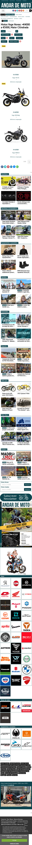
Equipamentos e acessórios (9, 243)
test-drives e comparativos (7, 18)
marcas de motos (4, 16)
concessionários (13, 16)
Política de (14, 843)
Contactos (3, 819)
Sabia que (4, 380)
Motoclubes (22, 773)
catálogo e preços (10, 14)
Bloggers (3, 775)
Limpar (3, 31)
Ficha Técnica (10, 819)
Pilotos (9, 775)
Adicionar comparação (15, 82)
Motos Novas (24, 763)
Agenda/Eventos (15, 763)
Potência (4, 41)
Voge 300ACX (15, 153)
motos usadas (18, 14)
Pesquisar (27, 484)
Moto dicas (5, 415)
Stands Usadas (21, 767)
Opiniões (4, 277)
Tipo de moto (18, 34)
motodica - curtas (18, 18)
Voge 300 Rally (16, 115)
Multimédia (5, 312)
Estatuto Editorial (18, 819)
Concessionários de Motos (8, 767)
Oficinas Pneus (11, 769)
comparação (11, 21)
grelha (5, 21)
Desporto (4, 346)
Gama (12, 38)
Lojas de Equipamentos (23, 769)
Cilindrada (19, 38)
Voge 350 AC (15, 78)
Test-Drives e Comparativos (9, 208)
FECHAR (14, 840)
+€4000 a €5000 (14, 41)
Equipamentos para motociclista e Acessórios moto (15, 765)
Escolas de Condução (11, 773)
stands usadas (21, 16)
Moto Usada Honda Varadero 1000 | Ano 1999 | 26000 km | (16, 794)
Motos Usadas (5, 763)
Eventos (4, 449)
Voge (3, 38)
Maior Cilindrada (6, 34)
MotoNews (5, 174)
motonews (27, 16)
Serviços (14, 775)
